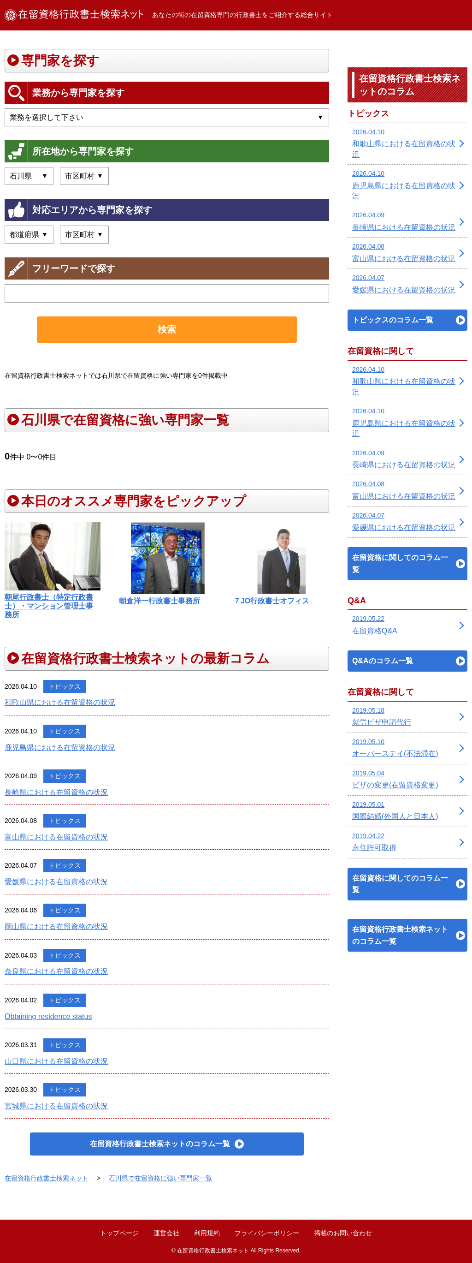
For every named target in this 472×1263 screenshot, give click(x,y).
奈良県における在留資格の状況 (56, 971)
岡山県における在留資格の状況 (56, 926)
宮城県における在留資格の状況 (56, 1106)
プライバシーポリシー (267, 1233)
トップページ (119, 1233)
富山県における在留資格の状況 (56, 837)
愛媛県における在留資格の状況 (56, 882)
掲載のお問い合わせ (343, 1233)
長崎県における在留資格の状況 (56, 792)
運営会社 (166, 1233)
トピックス (64, 686)
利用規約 (207, 1233)
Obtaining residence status (48, 1016)
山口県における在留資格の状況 (56, 1061)
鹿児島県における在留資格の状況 (60, 747)
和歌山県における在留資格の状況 (60, 702)
